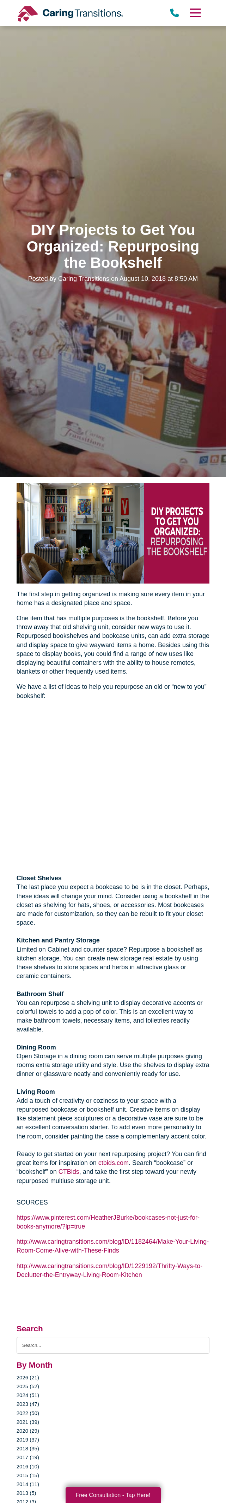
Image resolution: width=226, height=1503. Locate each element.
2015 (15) (28, 1475)
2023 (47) (28, 1404)
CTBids (69, 1171)
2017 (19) (28, 1457)
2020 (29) (28, 1431)
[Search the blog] (113, 1345)
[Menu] (195, 13)
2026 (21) (28, 1377)
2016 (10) (28, 1466)
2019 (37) (28, 1440)
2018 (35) (28, 1448)
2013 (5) (26, 1493)
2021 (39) (28, 1422)
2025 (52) (28, 1386)
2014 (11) (28, 1484)
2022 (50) (28, 1413)
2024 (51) (28, 1395)
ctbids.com (113, 1162)
